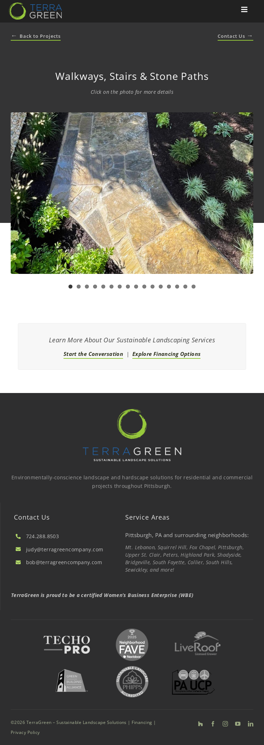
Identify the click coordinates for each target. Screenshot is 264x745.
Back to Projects (36, 36)
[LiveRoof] (197, 634)
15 (185, 287)
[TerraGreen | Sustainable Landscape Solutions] (35, 5)
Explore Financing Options (166, 353)
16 (194, 287)
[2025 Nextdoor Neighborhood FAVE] (132, 628)
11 (152, 287)
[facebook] (212, 723)
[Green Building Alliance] (71, 666)
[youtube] (237, 723)
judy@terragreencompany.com (64, 549)
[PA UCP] (193, 672)
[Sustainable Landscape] (132, 665)
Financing (142, 722)
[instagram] (225, 723)
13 (169, 287)
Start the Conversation (93, 353)
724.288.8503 (42, 536)
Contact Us (235, 36)
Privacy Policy (25, 732)
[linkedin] (250, 723)
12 (161, 287)
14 (177, 287)
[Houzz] (200, 723)
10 (144, 287)
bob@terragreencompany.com (64, 562)
